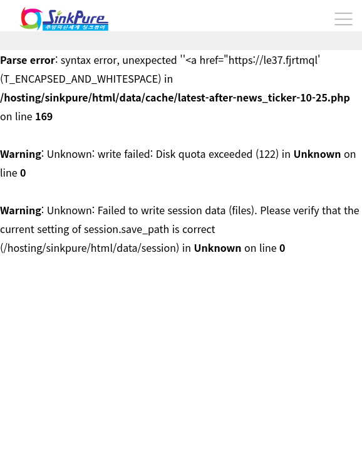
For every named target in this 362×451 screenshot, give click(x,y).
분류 (343, 19)
